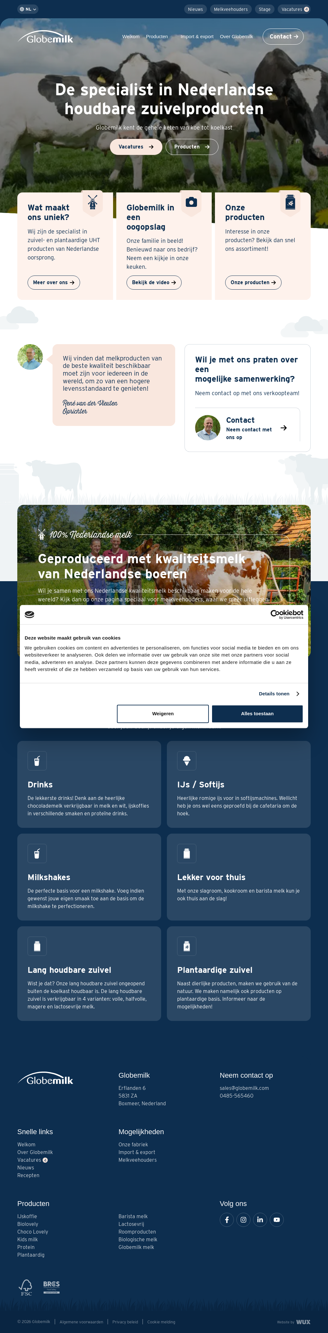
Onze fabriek (133, 1145)
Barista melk (133, 1216)
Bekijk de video (154, 282)
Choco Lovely (32, 1232)
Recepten (28, 1175)
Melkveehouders (231, 9)
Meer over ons (54, 282)
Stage (265, 9)
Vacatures (292, 9)
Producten (160, 36)
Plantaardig (31, 1255)
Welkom (131, 36)
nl (28, 9)
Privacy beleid (125, 1322)
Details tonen (274, 693)
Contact (284, 36)
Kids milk (27, 1239)
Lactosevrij (131, 1224)
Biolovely (27, 1224)
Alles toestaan (257, 713)
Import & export (197, 36)
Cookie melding (161, 1322)
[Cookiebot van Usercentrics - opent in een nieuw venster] (275, 614)
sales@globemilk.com (244, 1088)
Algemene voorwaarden (81, 1322)
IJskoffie (27, 1216)
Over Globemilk (239, 36)
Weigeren (163, 713)
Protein (26, 1247)
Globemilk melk (136, 1247)
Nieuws (195, 9)
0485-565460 (236, 1096)
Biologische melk (138, 1239)
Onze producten (253, 282)
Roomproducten (137, 1232)
